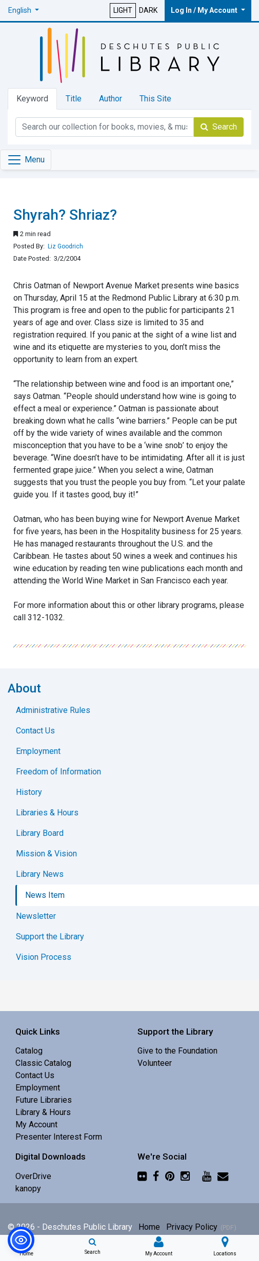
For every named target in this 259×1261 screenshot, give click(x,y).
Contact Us (34, 1075)
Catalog (29, 1051)
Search (219, 127)
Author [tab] (110, 98)
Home (149, 1227)
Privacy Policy (191, 1227)
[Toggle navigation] (25, 160)
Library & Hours (43, 1112)
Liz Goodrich (65, 246)
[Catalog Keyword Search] (104, 127)
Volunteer (154, 1063)
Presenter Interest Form (58, 1137)
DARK (148, 10)
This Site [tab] (155, 98)
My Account (36, 1124)
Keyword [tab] (32, 98)
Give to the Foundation (177, 1051)
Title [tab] (74, 98)
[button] (23, 10)
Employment (37, 1087)
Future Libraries (43, 1100)
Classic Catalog (43, 1063)
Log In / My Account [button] (205, 10)
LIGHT (122, 10)
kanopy (28, 1188)
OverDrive (33, 1176)
